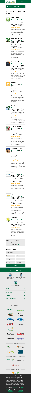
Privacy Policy (15, 387)
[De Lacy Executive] (20, 352)
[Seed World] (10, 334)
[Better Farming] (10, 319)
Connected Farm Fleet (16, 148)
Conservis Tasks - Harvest (17, 61)
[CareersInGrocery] (10, 352)
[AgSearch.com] (20, 310)
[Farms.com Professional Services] (10, 360)
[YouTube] (17, 270)
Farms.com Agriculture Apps (15, 6)
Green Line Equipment (16, 38)
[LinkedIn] (20, 270)
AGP (12, 194)
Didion (12, 172)
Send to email (22, 22)
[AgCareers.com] (10, 347)
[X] (10, 270)
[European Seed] (20, 324)
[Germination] (20, 329)
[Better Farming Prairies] (20, 319)
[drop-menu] (25, 2)
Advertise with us (15, 283)
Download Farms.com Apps (21, 276)
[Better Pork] (10, 324)
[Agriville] (10, 310)
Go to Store (18, 21)
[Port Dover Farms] (15, 373)
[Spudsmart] (10, 339)
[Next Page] (18, 245)
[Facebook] (14, 270)
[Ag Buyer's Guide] (10, 315)
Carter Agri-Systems (16, 126)
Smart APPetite (15, 17)
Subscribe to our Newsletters (10, 276)
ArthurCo (13, 82)
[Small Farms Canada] (20, 334)
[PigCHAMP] (15, 365)
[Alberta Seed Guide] (20, 315)
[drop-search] (18, 2)
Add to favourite (13, 21)
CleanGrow (14, 106)
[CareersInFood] (20, 347)
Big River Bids (14, 217)
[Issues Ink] (20, 360)
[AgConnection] (20, 339)
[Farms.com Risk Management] (10, 329)
